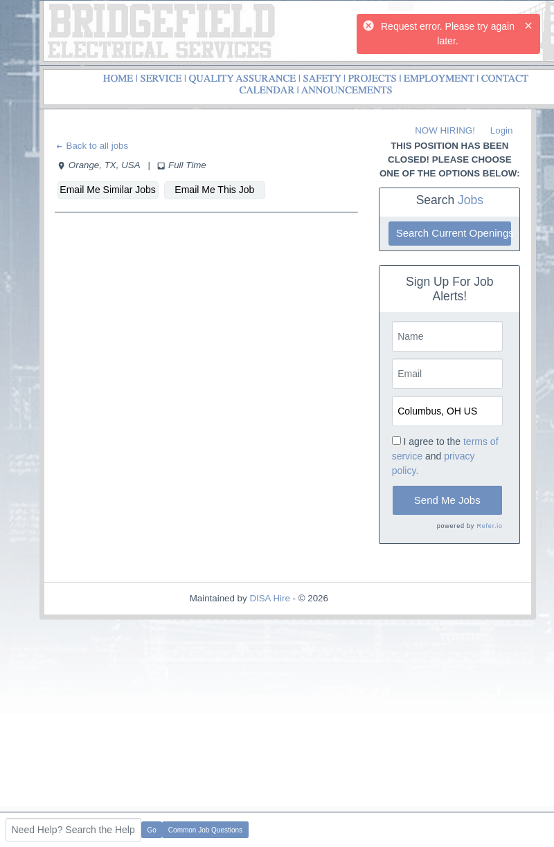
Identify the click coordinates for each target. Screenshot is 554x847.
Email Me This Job (214, 189)
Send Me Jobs (447, 500)
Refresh (369, 598)
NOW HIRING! (445, 130)
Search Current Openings (453, 233)
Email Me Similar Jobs (107, 189)
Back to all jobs (92, 145)
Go (152, 830)
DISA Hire (269, 598)
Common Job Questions (205, 830)
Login (501, 130)
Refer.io (489, 525)
